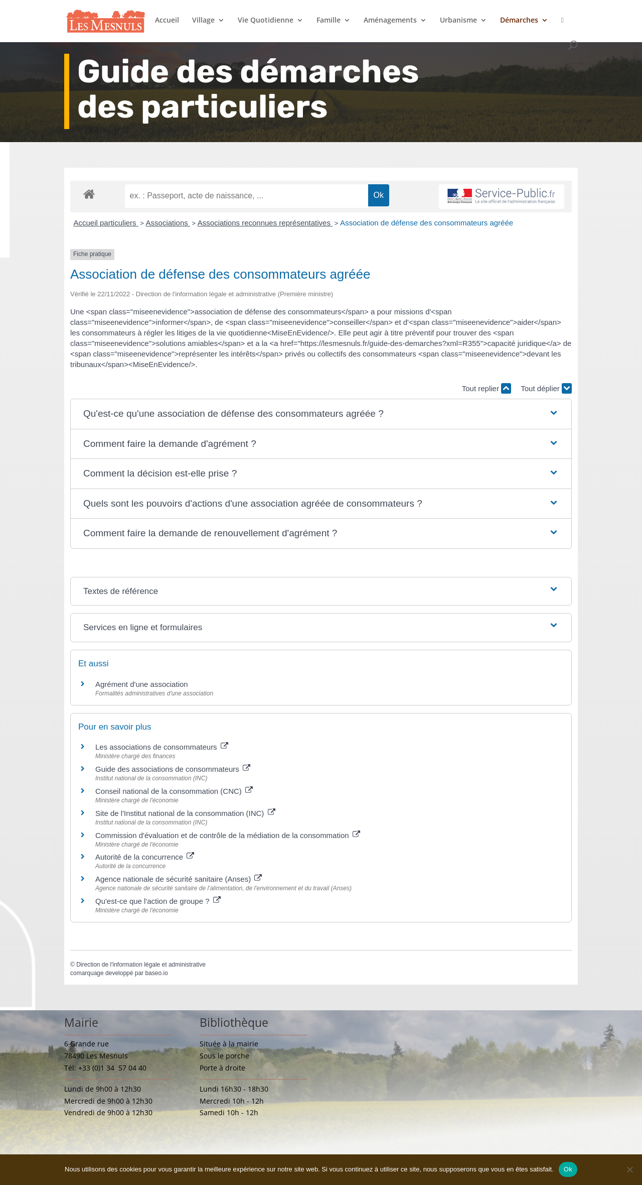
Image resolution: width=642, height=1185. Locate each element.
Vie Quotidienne (265, 21)
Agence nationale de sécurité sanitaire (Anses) (178, 879)
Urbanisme (458, 21)
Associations (168, 222)
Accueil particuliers (106, 222)
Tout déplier (546, 388)
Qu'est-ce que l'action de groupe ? (158, 901)
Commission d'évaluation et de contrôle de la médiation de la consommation (227, 835)
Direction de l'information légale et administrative (141, 964)
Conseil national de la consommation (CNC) (174, 791)
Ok (568, 1169)
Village (203, 21)
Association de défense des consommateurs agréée (426, 222)
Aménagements (390, 21)
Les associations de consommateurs (161, 747)
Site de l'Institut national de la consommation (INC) (185, 813)
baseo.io (156, 973)
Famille (328, 21)
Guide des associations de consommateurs (172, 769)
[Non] (629, 1169)
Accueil (167, 21)
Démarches (519, 21)
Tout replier (486, 388)
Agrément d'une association (141, 684)
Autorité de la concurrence (144, 857)
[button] (321, 414)
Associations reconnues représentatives (265, 222)
